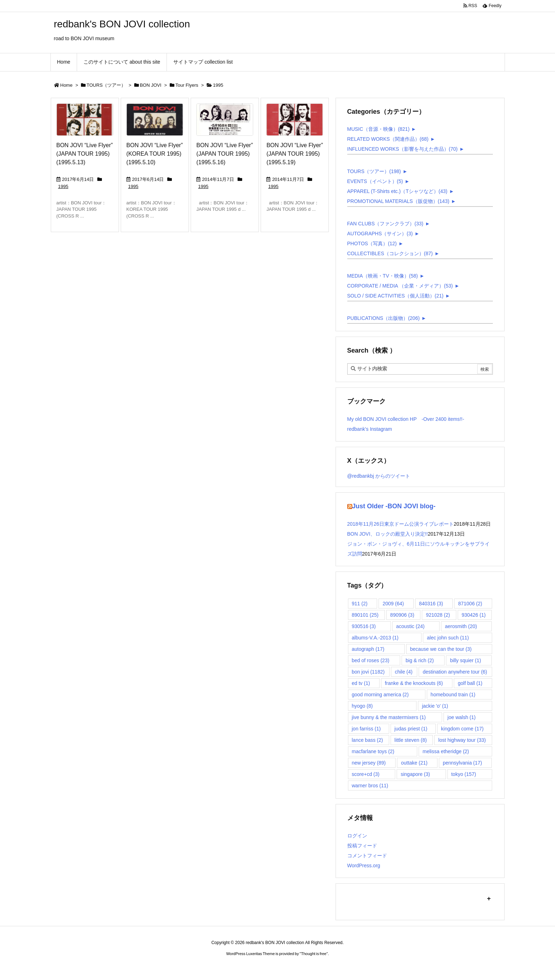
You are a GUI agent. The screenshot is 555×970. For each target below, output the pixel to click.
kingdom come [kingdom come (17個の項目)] (462, 728)
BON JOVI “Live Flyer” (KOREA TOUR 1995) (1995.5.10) (154, 153)
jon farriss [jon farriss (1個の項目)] (366, 728)
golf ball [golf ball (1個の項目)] (470, 683)
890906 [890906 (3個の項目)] (402, 615)
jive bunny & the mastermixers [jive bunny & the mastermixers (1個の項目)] (389, 717)
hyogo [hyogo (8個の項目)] (362, 706)
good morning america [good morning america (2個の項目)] (380, 694)
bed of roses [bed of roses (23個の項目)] (371, 660)
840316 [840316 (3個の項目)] (431, 603)
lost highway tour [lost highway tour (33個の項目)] (462, 740)
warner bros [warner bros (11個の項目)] (370, 785)
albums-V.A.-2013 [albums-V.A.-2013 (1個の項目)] (375, 638)
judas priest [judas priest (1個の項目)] (411, 728)
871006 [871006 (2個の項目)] (470, 603)
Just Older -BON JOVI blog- (394, 506)
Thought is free (313, 954)
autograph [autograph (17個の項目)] (368, 649)
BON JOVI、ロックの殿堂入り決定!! (387, 534)
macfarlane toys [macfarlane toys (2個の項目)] (373, 751)
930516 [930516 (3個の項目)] (364, 626)
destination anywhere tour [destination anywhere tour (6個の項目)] (455, 672)
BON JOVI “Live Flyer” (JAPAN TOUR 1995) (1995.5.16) (224, 153)
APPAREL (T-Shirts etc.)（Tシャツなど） (397, 191)
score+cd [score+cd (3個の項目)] (366, 774)
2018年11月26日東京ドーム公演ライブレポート (400, 524)
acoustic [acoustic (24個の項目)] (410, 626)
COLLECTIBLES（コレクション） (390, 253)
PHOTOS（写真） (372, 243)
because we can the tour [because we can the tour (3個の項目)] (441, 649)
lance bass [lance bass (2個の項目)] (367, 740)
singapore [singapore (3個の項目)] (415, 774)
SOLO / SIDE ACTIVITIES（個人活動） (395, 296)
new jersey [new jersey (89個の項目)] (369, 763)
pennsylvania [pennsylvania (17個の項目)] (462, 763)
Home (66, 85)
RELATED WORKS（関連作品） (388, 139)
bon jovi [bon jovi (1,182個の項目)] (368, 672)
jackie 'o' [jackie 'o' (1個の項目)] (435, 706)
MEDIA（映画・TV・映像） (382, 276)
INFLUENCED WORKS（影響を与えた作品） (402, 149)
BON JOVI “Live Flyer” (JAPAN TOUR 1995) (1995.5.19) (294, 153)
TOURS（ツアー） (106, 85)
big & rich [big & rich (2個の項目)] (420, 660)
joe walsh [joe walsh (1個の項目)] (461, 717)
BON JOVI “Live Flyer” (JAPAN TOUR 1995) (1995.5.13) (84, 153)
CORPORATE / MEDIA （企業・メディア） (400, 286)
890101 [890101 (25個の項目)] (365, 615)
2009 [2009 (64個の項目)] (393, 603)
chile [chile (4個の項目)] (404, 672)
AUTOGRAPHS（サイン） (380, 233)
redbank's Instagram (369, 429)
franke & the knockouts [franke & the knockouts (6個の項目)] (414, 683)
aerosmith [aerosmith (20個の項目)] (461, 626)
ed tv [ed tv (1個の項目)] (361, 683)
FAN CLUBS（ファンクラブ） (385, 223)
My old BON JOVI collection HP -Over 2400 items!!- (405, 419)
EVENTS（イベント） (375, 181)
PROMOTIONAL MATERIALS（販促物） (398, 201)
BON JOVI (151, 85)
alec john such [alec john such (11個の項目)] (448, 638)
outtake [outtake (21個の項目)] (414, 763)
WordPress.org (363, 865)
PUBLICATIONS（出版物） (383, 318)
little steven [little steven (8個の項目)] (411, 740)
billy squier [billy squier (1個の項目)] (465, 660)
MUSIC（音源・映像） (378, 129)
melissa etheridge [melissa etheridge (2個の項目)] (446, 751)
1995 (63, 186)
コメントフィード (367, 855)
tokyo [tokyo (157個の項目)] (463, 774)
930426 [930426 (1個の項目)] (474, 615)
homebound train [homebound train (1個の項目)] (453, 694)
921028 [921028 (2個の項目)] (438, 615)
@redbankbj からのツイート (378, 476)
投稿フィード (362, 845)
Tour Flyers (186, 85)
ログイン (357, 835)
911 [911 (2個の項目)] (360, 603)
